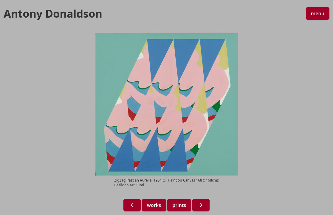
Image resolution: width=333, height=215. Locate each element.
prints (179, 205)
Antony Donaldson (53, 14)
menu (317, 13)
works (154, 205)
